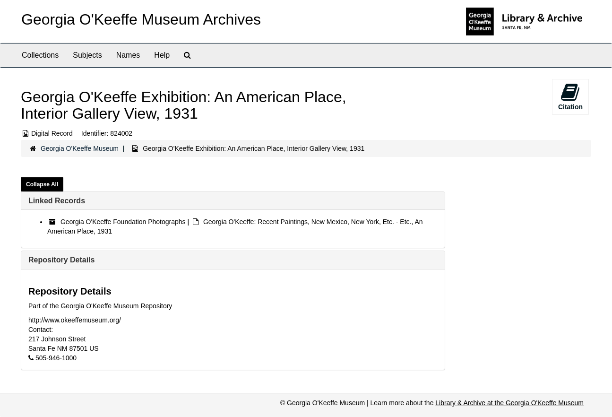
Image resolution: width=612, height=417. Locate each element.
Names (128, 55)
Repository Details (61, 260)
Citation (570, 96)
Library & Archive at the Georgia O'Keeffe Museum (509, 403)
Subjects (87, 55)
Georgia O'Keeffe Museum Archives (141, 19)
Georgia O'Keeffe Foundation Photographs (123, 222)
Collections (40, 55)
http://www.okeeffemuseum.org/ (74, 320)
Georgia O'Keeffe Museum (80, 148)
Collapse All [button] (42, 184)
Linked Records (56, 201)
